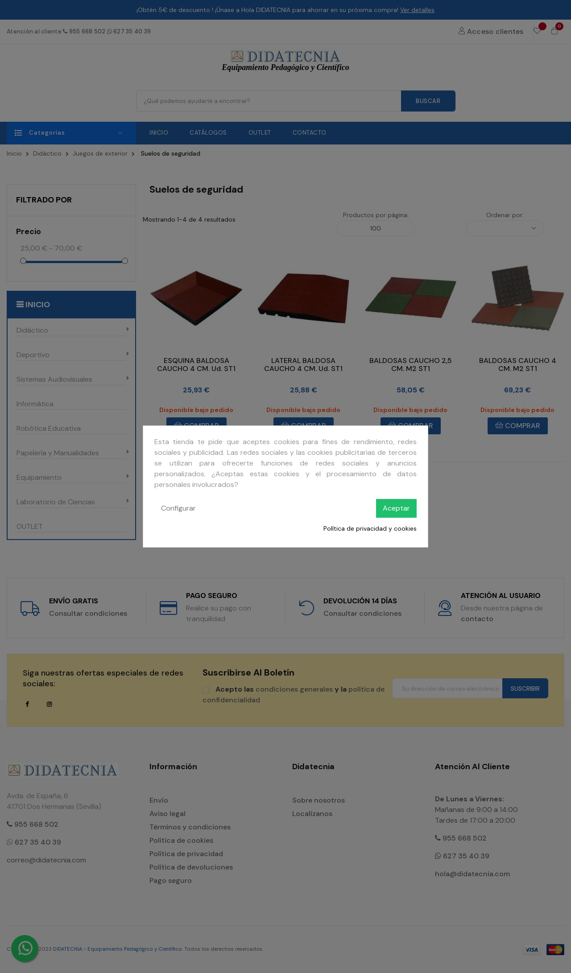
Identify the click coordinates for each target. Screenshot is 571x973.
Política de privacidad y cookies (370, 528)
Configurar (178, 508)
